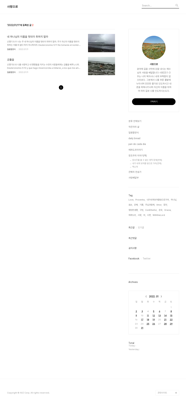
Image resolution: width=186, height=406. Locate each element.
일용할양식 (11, 49)
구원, (142, 210)
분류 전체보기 (134, 121)
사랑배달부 (133, 177)
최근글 (131, 227)
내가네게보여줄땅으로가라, (158, 199)
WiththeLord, (159, 215)
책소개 (135, 167)
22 (171, 319)
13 (159, 315)
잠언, (165, 205)
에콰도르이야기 (135, 149)
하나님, (174, 199)
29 (171, 324)
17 (142, 319)
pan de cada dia (137, 144)
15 (171, 315)
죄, (144, 215)
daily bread (134, 138)
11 (148, 315)
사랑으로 (12, 6)
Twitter (147, 258)
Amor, (159, 205)
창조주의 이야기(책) (137, 155)
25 (148, 324)
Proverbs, (140, 199)
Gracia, (167, 210)
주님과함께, (150, 205)
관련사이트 (162, 392)
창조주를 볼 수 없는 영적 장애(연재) (147, 160)
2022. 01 (154, 296)
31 (142, 328)
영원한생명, (133, 210)
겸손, (130, 205)
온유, (161, 210)
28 (165, 324)
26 (153, 324)
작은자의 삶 (133, 126)
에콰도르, (132, 215)
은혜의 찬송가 (134, 172)
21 (165, 319)
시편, (149, 215)
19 (153, 319)
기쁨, (142, 205)
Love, (131, 199)
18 (148, 319)
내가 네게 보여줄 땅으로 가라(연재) (147, 163)
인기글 (141, 227)
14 (165, 315)
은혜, (136, 205)
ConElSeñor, (151, 210)
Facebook (133, 258)
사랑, (140, 215)
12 (153, 315)
